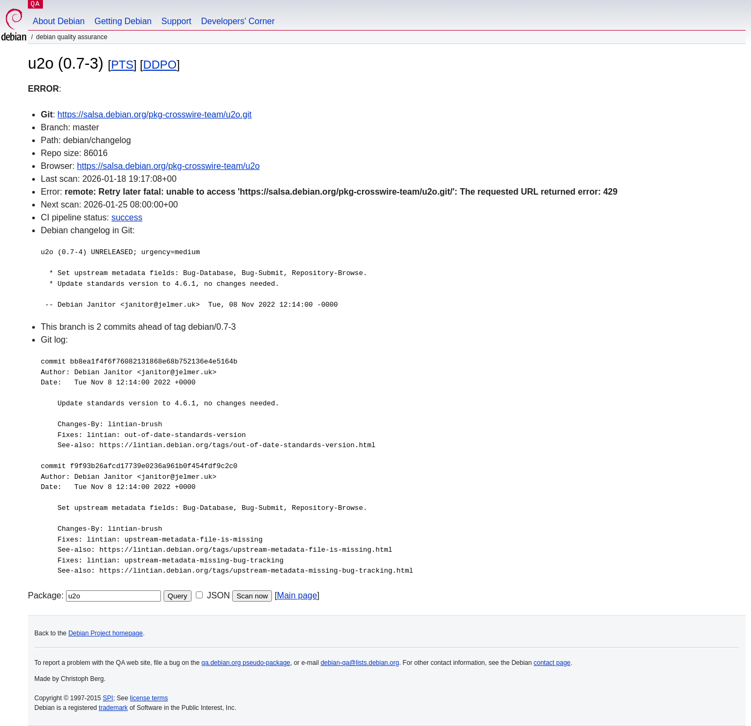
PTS (122, 64)
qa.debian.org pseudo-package (246, 662)
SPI (108, 698)
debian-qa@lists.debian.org (360, 662)
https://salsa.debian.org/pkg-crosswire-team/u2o (168, 166)
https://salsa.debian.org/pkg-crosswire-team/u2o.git (154, 114)
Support (176, 21)
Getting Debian (123, 21)
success (127, 217)
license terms (149, 698)
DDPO (159, 64)
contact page (552, 662)
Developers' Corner (238, 21)
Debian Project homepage (105, 633)
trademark (113, 708)
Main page (297, 595)
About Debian (59, 21)
